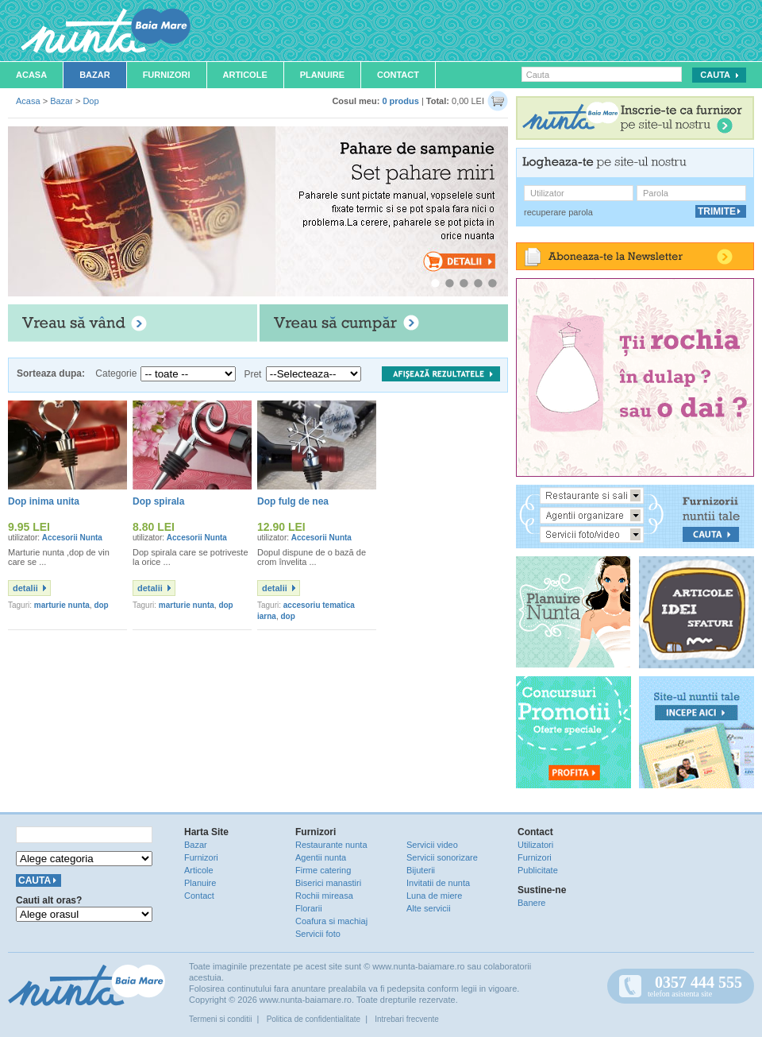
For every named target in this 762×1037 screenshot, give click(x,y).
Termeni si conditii (220, 1019)
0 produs (400, 101)
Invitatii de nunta (438, 883)
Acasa (31, 74)
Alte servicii (428, 908)
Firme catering (323, 870)
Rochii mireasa (324, 895)
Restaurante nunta (331, 844)
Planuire (322, 74)
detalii (25, 588)
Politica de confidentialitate (313, 1019)
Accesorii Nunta (72, 537)
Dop (90, 101)
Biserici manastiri (328, 883)
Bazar (94, 74)
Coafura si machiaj (331, 921)
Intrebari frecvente (407, 1019)
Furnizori (166, 74)
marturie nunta (62, 605)
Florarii (308, 908)
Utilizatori (535, 844)
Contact (398, 74)
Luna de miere (434, 895)
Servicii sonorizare (442, 857)
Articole (245, 74)
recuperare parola (558, 212)
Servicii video (432, 844)
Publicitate (538, 870)
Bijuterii (420, 870)
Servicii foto (318, 933)
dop (101, 605)
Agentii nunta (320, 857)
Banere (531, 902)
